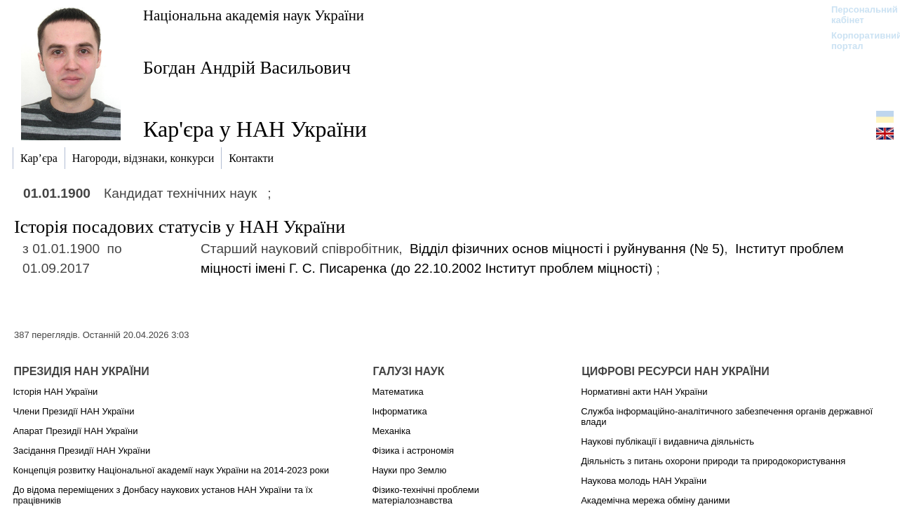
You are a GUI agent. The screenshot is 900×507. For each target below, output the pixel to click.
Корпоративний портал (857, 40)
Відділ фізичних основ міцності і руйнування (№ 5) (567, 248)
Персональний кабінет (857, 14)
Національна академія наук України (253, 15)
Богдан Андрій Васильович (247, 68)
